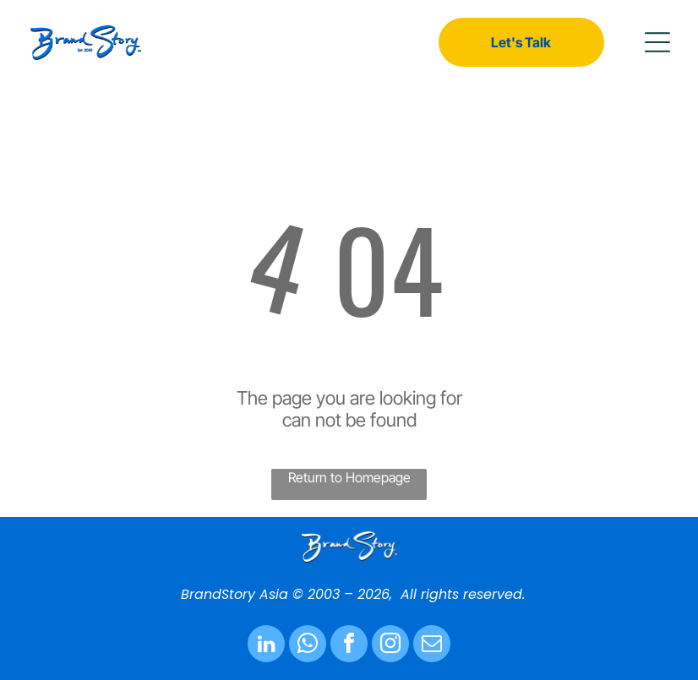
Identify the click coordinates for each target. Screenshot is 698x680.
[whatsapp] (307, 645)
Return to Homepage (349, 477)
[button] (657, 42)
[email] (431, 645)
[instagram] (390, 645)
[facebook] (349, 645)
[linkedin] (266, 645)
